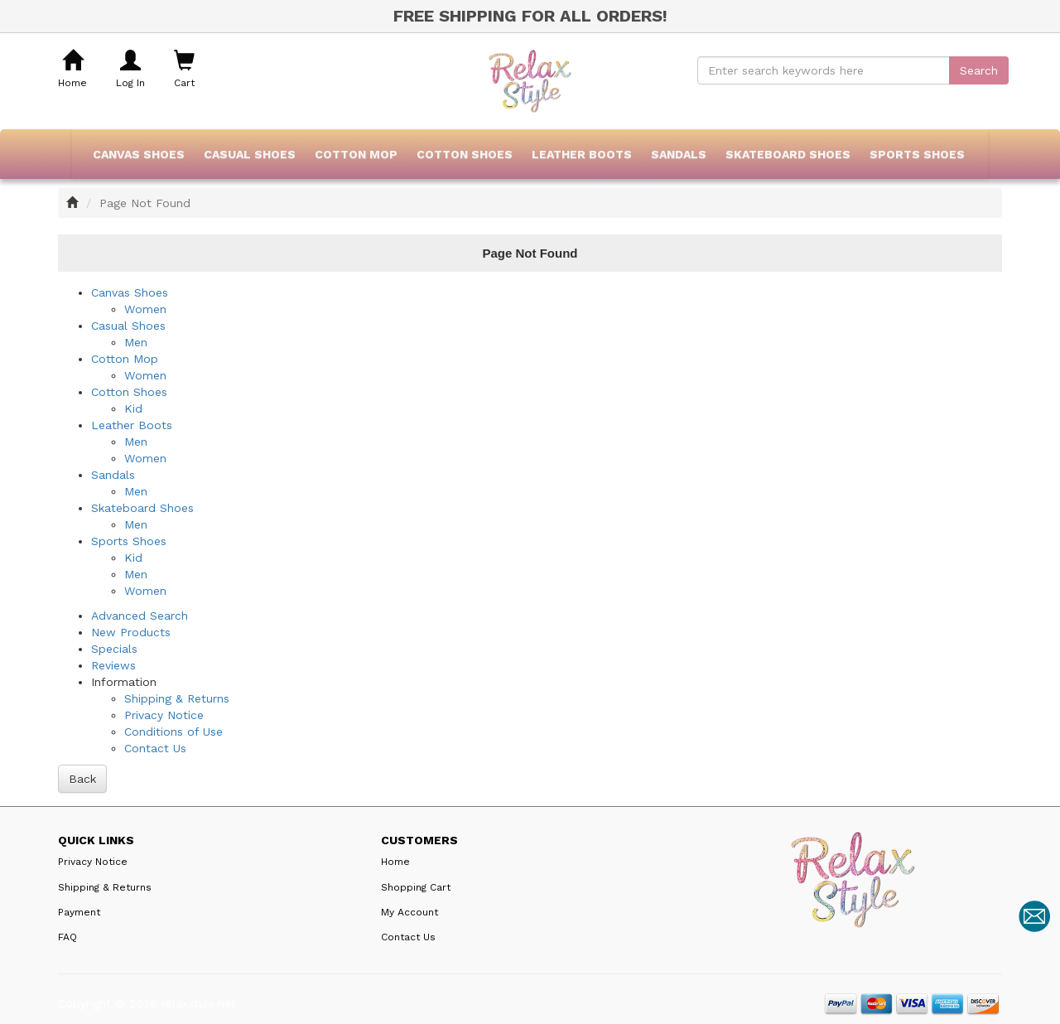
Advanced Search (139, 615)
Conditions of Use (173, 731)
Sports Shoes (917, 154)
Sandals (678, 154)
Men (135, 342)
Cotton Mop (356, 154)
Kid (133, 408)
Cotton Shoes (465, 154)
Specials (114, 648)
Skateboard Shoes (787, 154)
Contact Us (155, 748)
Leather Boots (582, 154)
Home (395, 861)
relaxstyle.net (198, 1003)
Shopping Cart (415, 887)
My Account (409, 912)
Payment (79, 912)
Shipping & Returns (176, 698)
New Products (131, 632)
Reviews (113, 665)
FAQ (67, 937)
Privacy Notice (164, 715)
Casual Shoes (250, 154)
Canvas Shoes (139, 154)
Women (145, 309)
